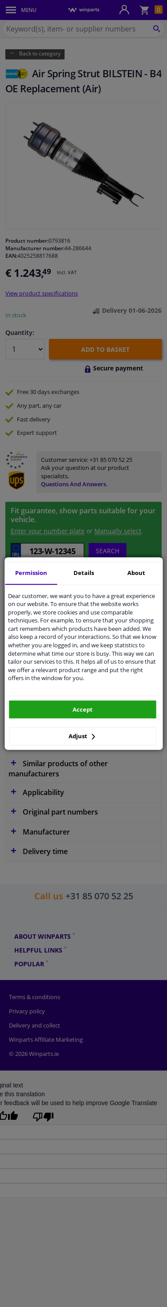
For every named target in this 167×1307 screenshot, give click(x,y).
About (136, 573)
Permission (31, 573)
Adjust (82, 736)
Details (83, 573)
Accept (83, 709)
